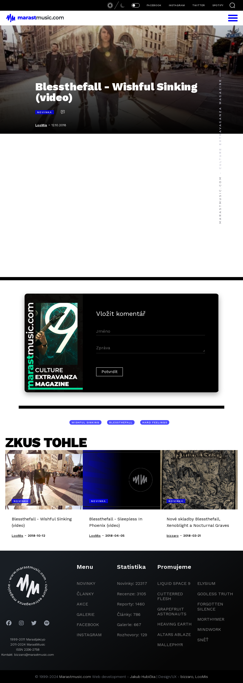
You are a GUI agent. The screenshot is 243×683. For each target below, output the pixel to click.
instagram (89, 634)
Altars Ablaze (174, 634)
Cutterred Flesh (170, 596)
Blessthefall (120, 422)
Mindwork (209, 629)
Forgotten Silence (210, 606)
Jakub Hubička (142, 676)
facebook (88, 624)
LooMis (41, 125)
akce (82, 604)
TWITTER (198, 5)
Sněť (203, 639)
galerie (86, 614)
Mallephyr (170, 644)
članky (85, 593)
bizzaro (187, 676)
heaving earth (174, 624)
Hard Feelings (154, 422)
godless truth (215, 593)
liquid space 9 (173, 583)
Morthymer (210, 619)
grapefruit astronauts (171, 611)
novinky (86, 583)
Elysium (206, 583)
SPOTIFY (217, 5)
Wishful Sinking (85, 422)
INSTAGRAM (177, 5)
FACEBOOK (154, 5)
